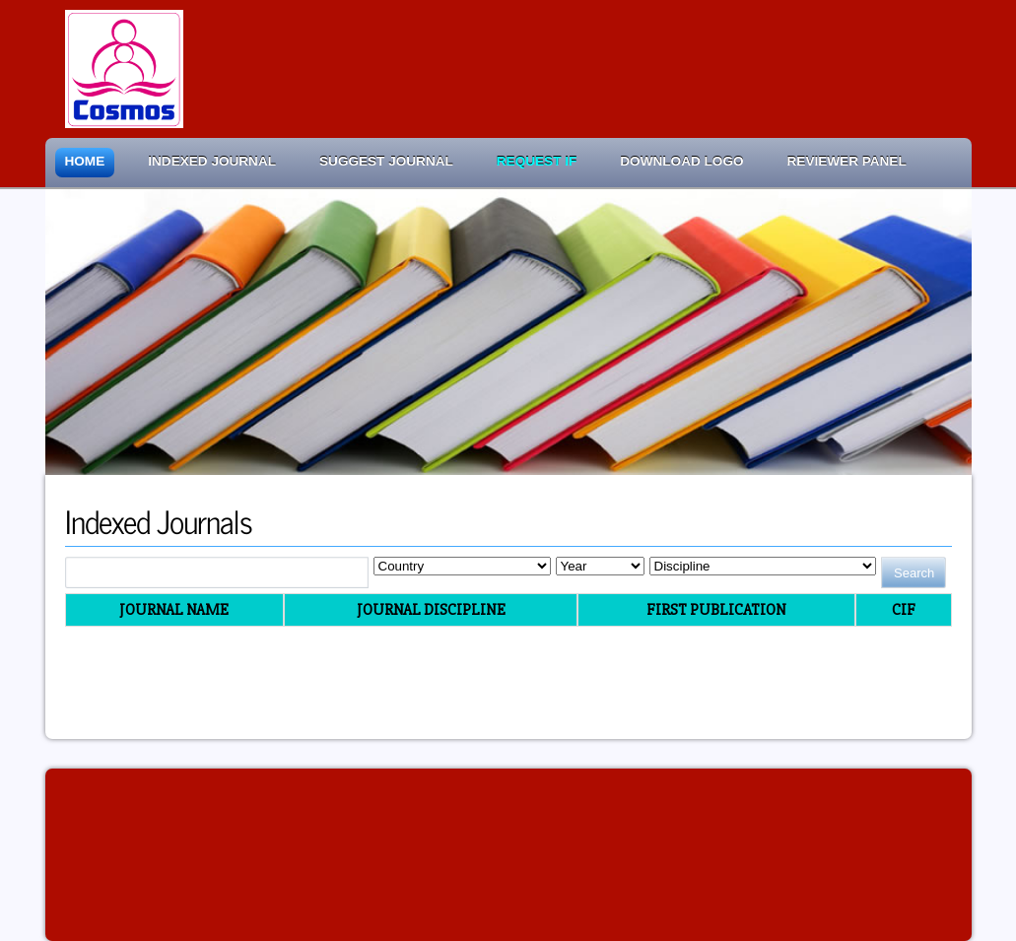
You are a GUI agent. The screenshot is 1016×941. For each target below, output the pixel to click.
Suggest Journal (386, 161)
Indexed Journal (212, 161)
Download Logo (681, 161)
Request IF (536, 161)
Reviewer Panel (847, 161)
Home (85, 161)
